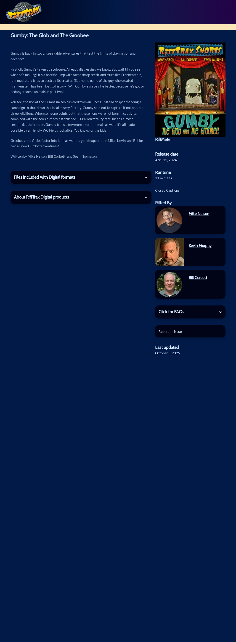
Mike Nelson (199, 213)
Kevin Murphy (200, 245)
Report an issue (170, 331)
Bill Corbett (198, 277)
